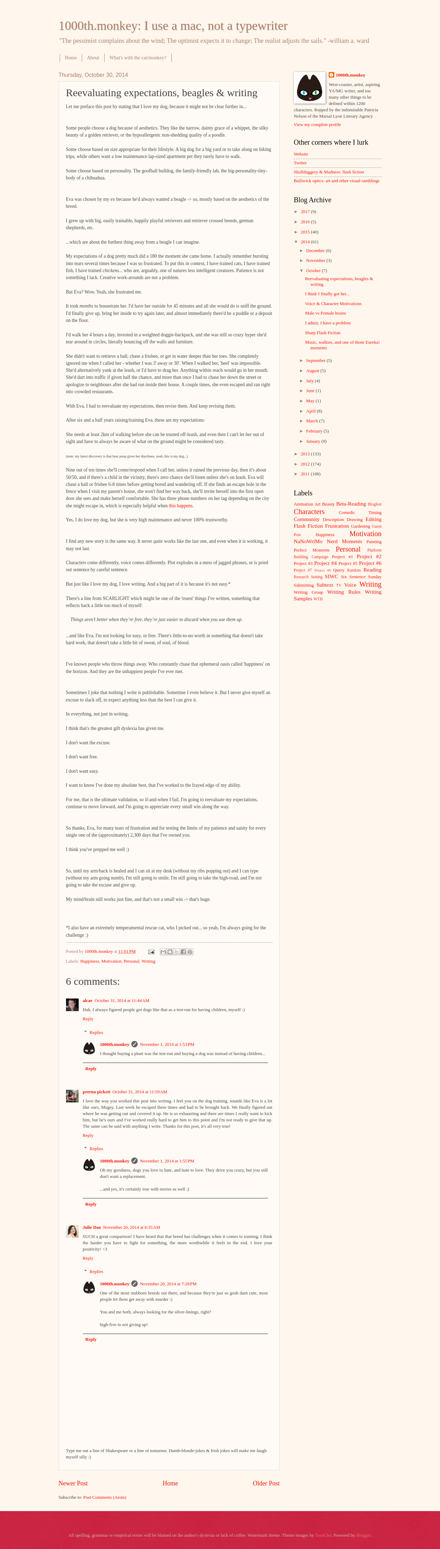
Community (307, 519)
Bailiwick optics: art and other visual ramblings (337, 180)
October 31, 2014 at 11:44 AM (121, 1000)
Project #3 (303, 563)
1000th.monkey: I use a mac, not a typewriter (173, 26)
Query (338, 570)
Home (71, 57)
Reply (88, 1018)
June (311, 390)
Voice (350, 585)
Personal (131, 961)
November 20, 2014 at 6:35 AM (131, 1227)
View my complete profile (317, 124)
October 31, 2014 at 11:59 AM (139, 1091)
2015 (306, 232)
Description (333, 519)
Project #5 (348, 563)
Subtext (325, 585)
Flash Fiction (308, 526)
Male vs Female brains (325, 313)
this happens (180, 505)
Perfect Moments (312, 550)
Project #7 (303, 570)
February (315, 431)
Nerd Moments (344, 541)
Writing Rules (344, 592)
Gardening (360, 526)
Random (354, 570)
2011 (306, 474)
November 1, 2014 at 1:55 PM (167, 1161)
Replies (96, 1032)
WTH (318, 599)
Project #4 (325, 563)
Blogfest (374, 504)
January (313, 441)
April (311, 411)
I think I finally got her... (327, 293)
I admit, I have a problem (328, 323)
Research (301, 577)
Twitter (300, 162)
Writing (149, 961)
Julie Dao (92, 1227)
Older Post (266, 1483)
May (311, 400)
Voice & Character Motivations (333, 303)
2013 (306, 453)
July (310, 380)
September (316, 360)
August (313, 370)
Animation (303, 504)
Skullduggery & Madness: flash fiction (329, 172)
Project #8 (322, 570)
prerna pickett (97, 1091)
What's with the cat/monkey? (138, 57)
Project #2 (369, 556)
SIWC (332, 576)
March (312, 420)
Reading (372, 570)
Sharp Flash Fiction (323, 332)
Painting (374, 541)
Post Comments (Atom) (104, 1497)
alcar (88, 1000)
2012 (306, 464)
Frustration (337, 526)
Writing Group (308, 592)
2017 (306, 211)
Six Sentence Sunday (361, 576)
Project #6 (370, 563)
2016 (306, 221)
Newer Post (73, 1483)
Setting (316, 577)
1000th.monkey (114, 1044)
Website (301, 154)
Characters (309, 511)
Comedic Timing (360, 512)
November (316, 260)
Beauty (328, 504)
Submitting (304, 585)
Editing (373, 519)
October (314, 270)
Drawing (355, 519)
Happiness (89, 961)
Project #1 (342, 556)
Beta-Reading (351, 504)
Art (318, 504)
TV (338, 585)
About (93, 57)
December (316, 250)
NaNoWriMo (308, 541)
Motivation (111, 961)
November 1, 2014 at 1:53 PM (167, 1044)
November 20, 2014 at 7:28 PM (168, 1283)
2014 (306, 241)
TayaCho (323, 1535)
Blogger (363, 1535)
